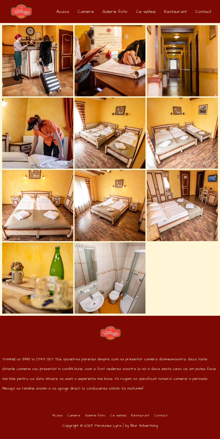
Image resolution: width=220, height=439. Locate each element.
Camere (72, 415)
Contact (164, 415)
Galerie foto (94, 415)
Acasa (54, 415)
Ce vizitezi (118, 415)
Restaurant (142, 415)
